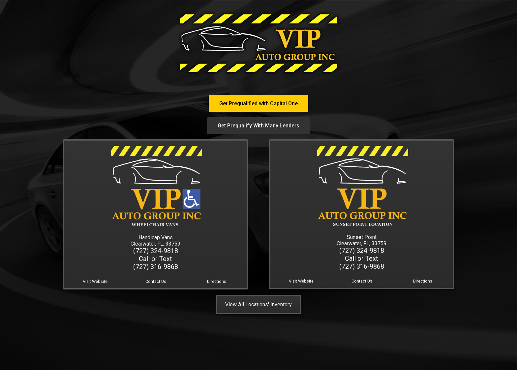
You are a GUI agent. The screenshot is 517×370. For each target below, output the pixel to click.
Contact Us (155, 281)
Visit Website (95, 281)
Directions (216, 281)
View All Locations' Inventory (258, 304)
